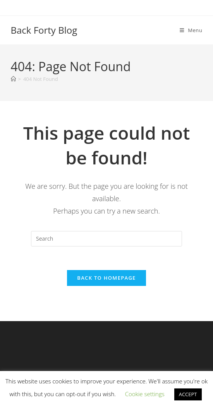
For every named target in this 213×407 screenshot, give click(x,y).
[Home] (13, 78)
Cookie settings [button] (145, 394)
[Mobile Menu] (191, 30)
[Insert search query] (106, 238)
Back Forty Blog (44, 30)
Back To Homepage (106, 277)
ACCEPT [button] (188, 394)
